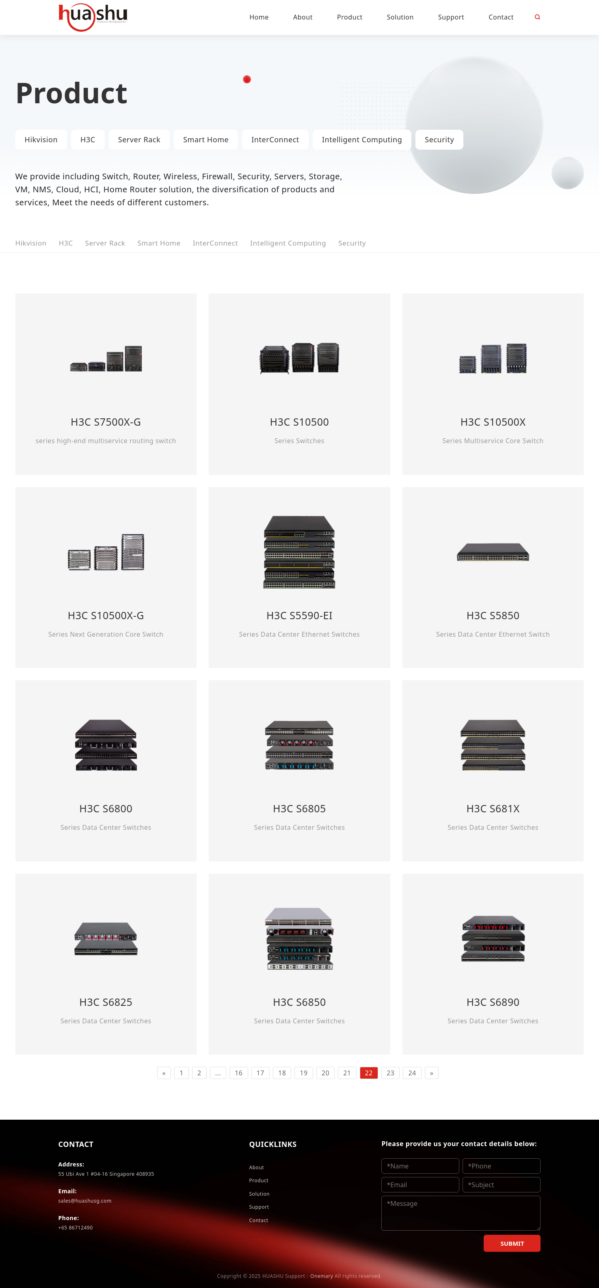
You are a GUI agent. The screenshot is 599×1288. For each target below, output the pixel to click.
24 (412, 1072)
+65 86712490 (75, 1227)
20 (325, 1072)
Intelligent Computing (362, 139)
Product (258, 1180)
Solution (259, 1193)
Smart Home (206, 139)
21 (347, 1072)
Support (259, 1206)
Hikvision (41, 139)
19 (303, 1072)
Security (439, 139)
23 (390, 1072)
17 (260, 1072)
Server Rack (139, 139)
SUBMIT (512, 1243)
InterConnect (275, 139)
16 (238, 1072)
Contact (258, 1220)
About (256, 1167)
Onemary (321, 1276)
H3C (87, 139)
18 (282, 1072)
